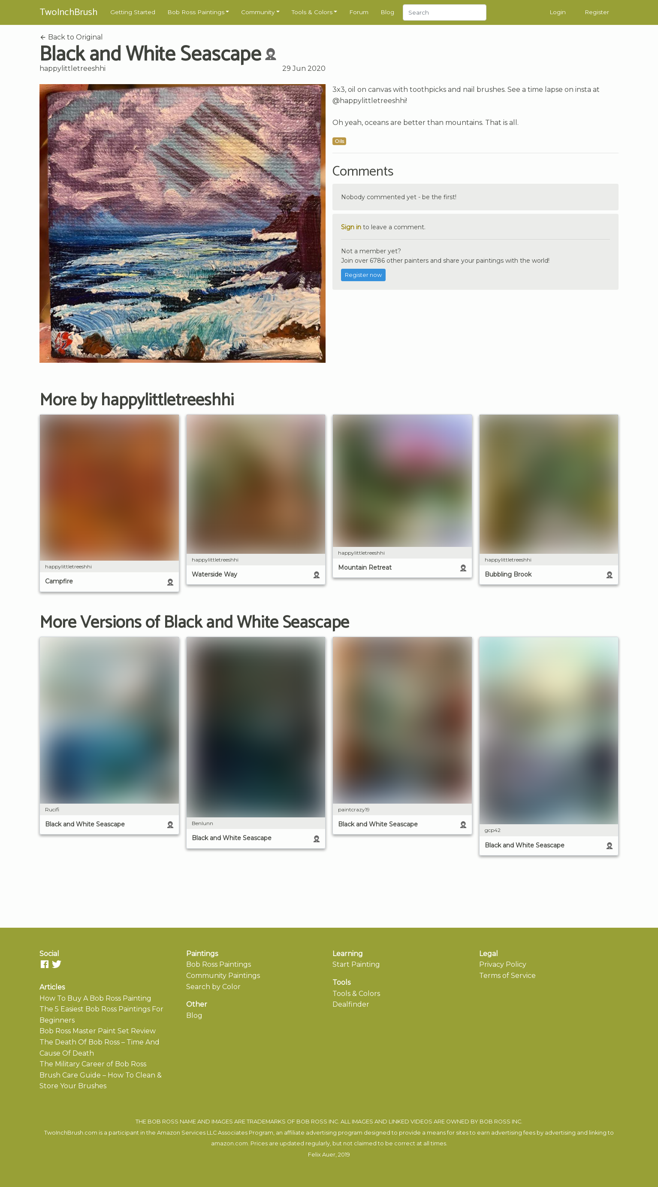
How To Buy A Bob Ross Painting (95, 998)
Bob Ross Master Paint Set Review (97, 1031)
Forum (358, 12)
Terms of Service (507, 975)
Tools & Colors (312, 12)
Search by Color (213, 987)
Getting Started (132, 12)
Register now (363, 275)
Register (597, 12)
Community (258, 12)
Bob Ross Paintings (195, 12)
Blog (387, 12)
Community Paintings (223, 975)
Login (557, 12)
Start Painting (356, 964)
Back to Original (71, 37)
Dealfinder (350, 1004)
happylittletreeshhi (72, 68)
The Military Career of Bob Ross (92, 1064)
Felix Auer (321, 1154)
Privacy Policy (502, 964)
